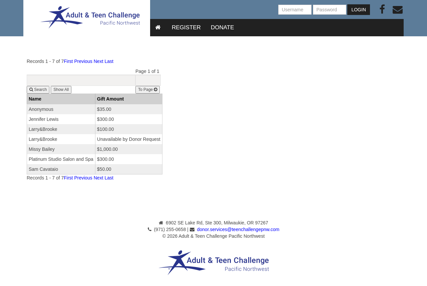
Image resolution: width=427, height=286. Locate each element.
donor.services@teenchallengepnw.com (238, 229)
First (68, 61)
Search (38, 89)
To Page (147, 89)
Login (358, 9)
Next (98, 61)
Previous (83, 61)
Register (186, 27)
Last (108, 61)
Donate (222, 27)
